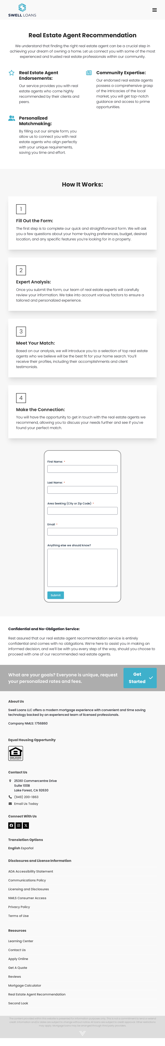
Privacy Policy (19, 907)
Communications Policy (27, 880)
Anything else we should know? (69, 545)
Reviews (14, 976)
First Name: (56, 462)
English (14, 848)
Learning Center (20, 941)
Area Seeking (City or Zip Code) (70, 503)
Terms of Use (18, 916)
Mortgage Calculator (24, 985)
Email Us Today (26, 803)
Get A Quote (17, 967)
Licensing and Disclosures (28, 889)
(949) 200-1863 (26, 797)
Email (52, 524)
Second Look (18, 1003)
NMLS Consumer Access (27, 898)
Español (27, 848)
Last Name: (56, 483)
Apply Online (18, 959)
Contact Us (17, 950)
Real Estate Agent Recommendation (36, 994)
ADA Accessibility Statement (30, 871)
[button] (154, 10)
